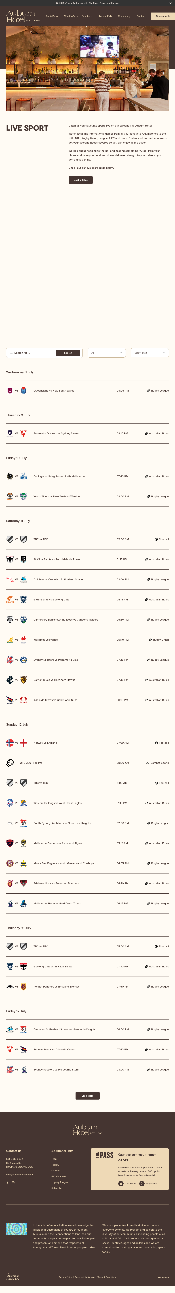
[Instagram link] (13, 1182)
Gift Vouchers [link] (58, 1176)
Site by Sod (163, 1277)
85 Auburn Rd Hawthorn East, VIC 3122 (19, 1165)
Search (68, 353)
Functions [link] (87, 16)
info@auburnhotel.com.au (20, 1174)
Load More (87, 1096)
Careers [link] (55, 1170)
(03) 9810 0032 (14, 1159)
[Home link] (23, 16)
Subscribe (56, 1188)
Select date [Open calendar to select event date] (141, 352)
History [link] (55, 1165)
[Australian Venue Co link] (12, 1277)
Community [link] (124, 16)
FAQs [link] (54, 1159)
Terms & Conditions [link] (106, 1277)
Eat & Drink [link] (52, 16)
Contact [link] (141, 16)
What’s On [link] (70, 16)
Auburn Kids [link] (105, 16)
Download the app (109, 3)
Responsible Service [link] (85, 1277)
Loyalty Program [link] (60, 1182)
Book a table (163, 16)
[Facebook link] (7, 1182)
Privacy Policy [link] (65, 1277)
